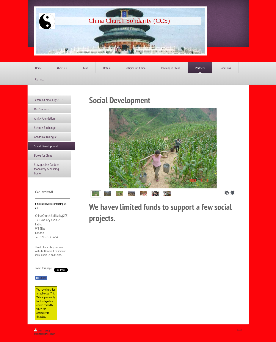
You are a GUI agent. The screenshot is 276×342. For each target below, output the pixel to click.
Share (41, 277)
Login (239, 329)
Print (38, 330)
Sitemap (47, 330)
